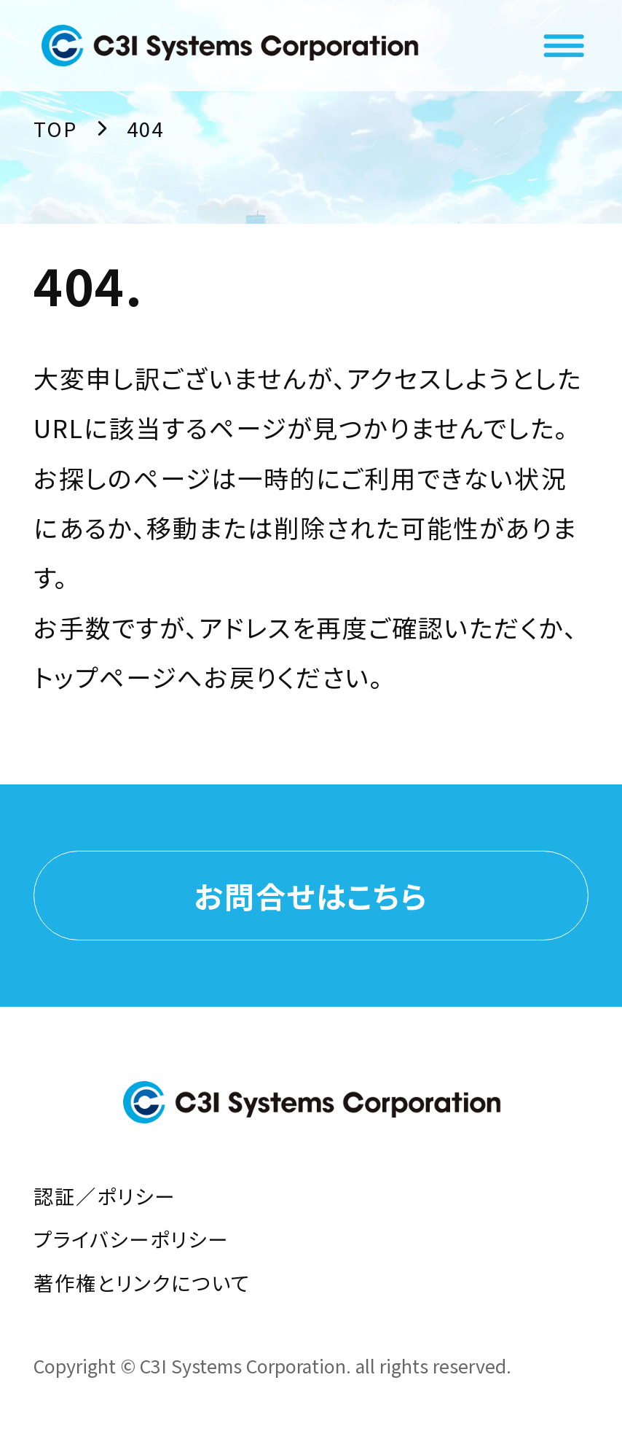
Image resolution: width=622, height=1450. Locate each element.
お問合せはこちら (311, 895)
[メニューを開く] (563, 45)
